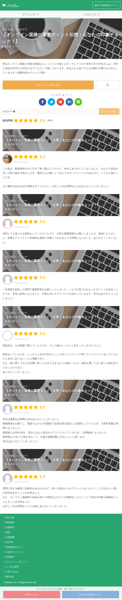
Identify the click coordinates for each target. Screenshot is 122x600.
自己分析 (10, 517)
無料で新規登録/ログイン (106, 5)
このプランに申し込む (48, 85)
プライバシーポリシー (16, 562)
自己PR (9, 542)
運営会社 (10, 576)
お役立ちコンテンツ (15, 552)
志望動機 (10, 537)
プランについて (30, 14)
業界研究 (10, 522)
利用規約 (10, 557)
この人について (91, 14)
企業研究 (10, 527)
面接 (8, 532)
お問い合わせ (12, 571)
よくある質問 (12, 567)
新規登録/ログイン (14, 547)
